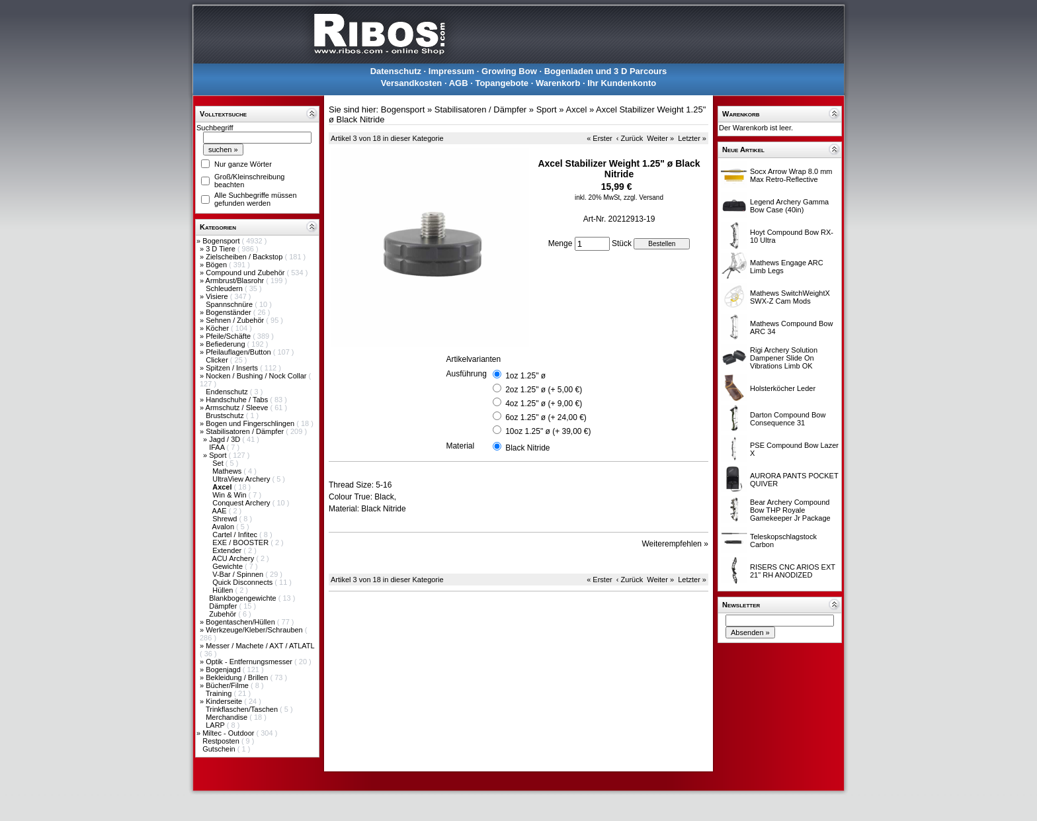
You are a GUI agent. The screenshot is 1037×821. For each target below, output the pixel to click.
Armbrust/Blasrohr (236, 280)
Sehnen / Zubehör (236, 320)
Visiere (217, 296)
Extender (227, 550)
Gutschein (219, 749)
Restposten (221, 741)
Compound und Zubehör (246, 273)
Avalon (224, 527)
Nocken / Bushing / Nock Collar (257, 376)
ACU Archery (234, 558)
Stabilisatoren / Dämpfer (246, 431)
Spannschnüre (230, 304)
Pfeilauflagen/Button (239, 352)
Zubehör (223, 614)
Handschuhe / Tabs (238, 400)
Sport (218, 455)
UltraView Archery (242, 479)
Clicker (218, 360)
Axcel (576, 109)
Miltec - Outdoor (229, 733)
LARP (216, 725)
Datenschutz (395, 71)
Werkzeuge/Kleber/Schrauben (255, 630)
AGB (458, 83)
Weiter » (660, 138)
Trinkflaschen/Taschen (243, 709)
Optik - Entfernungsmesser (250, 662)
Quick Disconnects (243, 582)
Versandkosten (411, 83)
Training (219, 693)
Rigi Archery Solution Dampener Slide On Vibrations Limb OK (783, 358)
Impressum (451, 71)
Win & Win (230, 495)
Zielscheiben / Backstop (245, 257)
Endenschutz (228, 392)
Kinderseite (225, 701)
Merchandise (227, 717)
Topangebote (501, 83)
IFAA (217, 447)
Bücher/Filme (228, 685)
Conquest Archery (242, 503)
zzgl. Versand (643, 197)
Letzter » (692, 138)
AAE (220, 511)
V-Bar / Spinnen (238, 574)
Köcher (218, 328)
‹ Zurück (629, 138)
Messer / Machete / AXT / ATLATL (260, 646)
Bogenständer (229, 312)
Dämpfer (224, 606)
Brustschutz (226, 415)
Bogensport (221, 241)
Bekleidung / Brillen (238, 677)
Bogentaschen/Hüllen (241, 622)
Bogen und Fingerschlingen (251, 423)
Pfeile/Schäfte (229, 336)
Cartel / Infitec (235, 535)
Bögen (217, 265)
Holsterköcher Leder (782, 388)
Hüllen (223, 590)
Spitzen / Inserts (233, 368)
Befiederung (226, 344)
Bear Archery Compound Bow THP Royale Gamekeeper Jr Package (790, 510)
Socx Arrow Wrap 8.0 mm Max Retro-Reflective (791, 175)
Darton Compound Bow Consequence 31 (787, 419)
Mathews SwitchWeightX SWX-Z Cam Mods (790, 297)
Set (219, 463)
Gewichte (228, 566)
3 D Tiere (221, 249)
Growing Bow (509, 71)
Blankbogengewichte (243, 598)
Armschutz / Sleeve (238, 407)
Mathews (227, 471)
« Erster (599, 138)
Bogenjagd (224, 669)
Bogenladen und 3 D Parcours (605, 71)
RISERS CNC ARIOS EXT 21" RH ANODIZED (792, 571)
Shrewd (225, 519)
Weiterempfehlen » (675, 543)
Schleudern (225, 288)
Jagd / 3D (225, 439)
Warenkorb (558, 83)
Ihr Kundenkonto (621, 83)
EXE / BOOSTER (241, 542)
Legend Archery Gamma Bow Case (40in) (789, 206)
